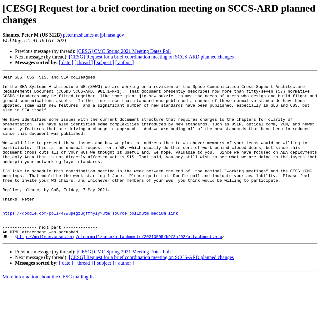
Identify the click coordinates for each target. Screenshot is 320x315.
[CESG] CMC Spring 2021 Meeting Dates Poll (124, 51)
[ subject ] (104, 62)
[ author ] (124, 62)
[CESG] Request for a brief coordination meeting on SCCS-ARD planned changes (151, 56)
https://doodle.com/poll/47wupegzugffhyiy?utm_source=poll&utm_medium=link (90, 241)
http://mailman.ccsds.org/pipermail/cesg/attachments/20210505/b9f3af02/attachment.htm (119, 269)
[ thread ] (83, 62)
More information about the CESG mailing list (49, 309)
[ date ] (66, 62)
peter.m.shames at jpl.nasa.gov (93, 35)
